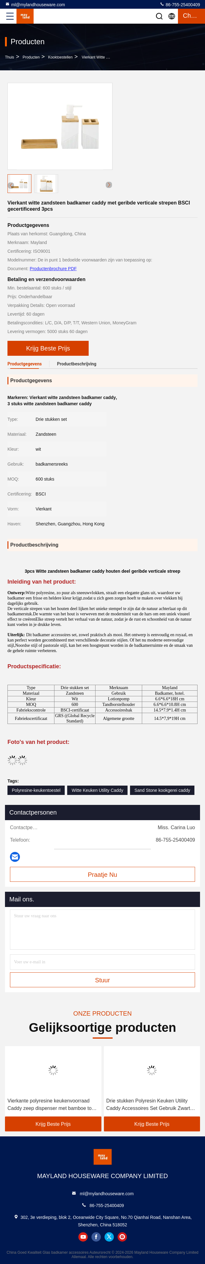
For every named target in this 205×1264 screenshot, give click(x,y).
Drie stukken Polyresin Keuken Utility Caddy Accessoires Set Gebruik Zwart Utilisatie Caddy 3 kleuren (148, 1105)
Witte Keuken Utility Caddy (97, 790)
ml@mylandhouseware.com (35, 4)
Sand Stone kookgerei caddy (162, 790)
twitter (109, 1237)
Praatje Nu (102, 874)
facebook (96, 1237)
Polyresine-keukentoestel (36, 790)
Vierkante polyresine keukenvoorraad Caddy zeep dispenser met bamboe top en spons (50, 1105)
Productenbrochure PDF (53, 268)
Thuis (9, 57)
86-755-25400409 (180, 4)
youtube (83, 1237)
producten (31, 57)
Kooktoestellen (60, 57)
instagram (122, 1237)
